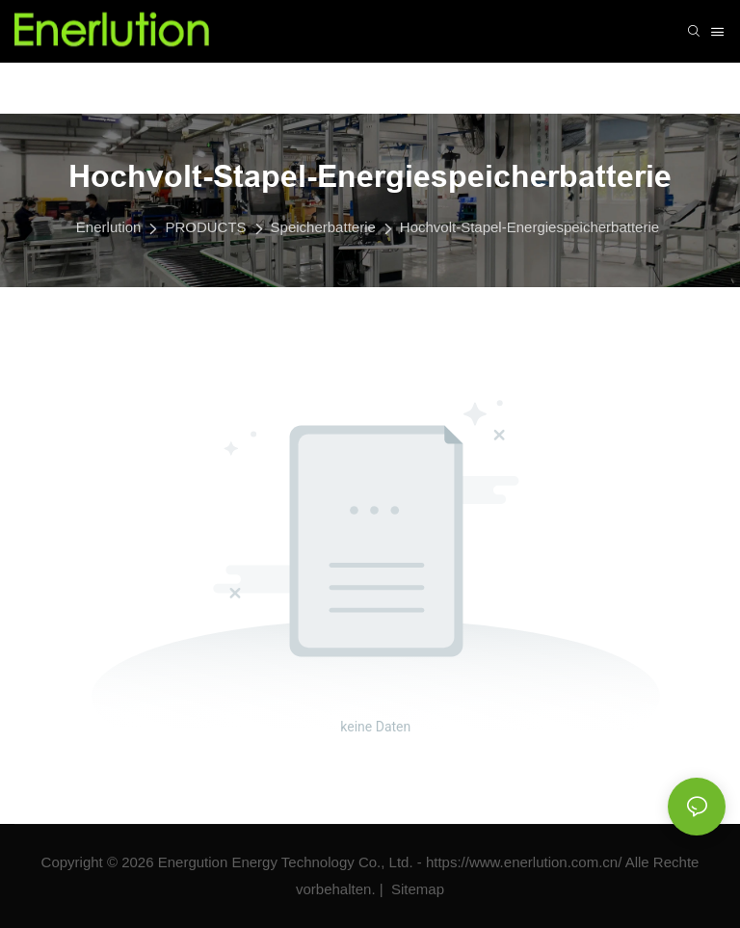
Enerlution (109, 227)
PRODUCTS (205, 227)
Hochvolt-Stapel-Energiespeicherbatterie (529, 227)
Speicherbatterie (323, 227)
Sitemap (415, 889)
